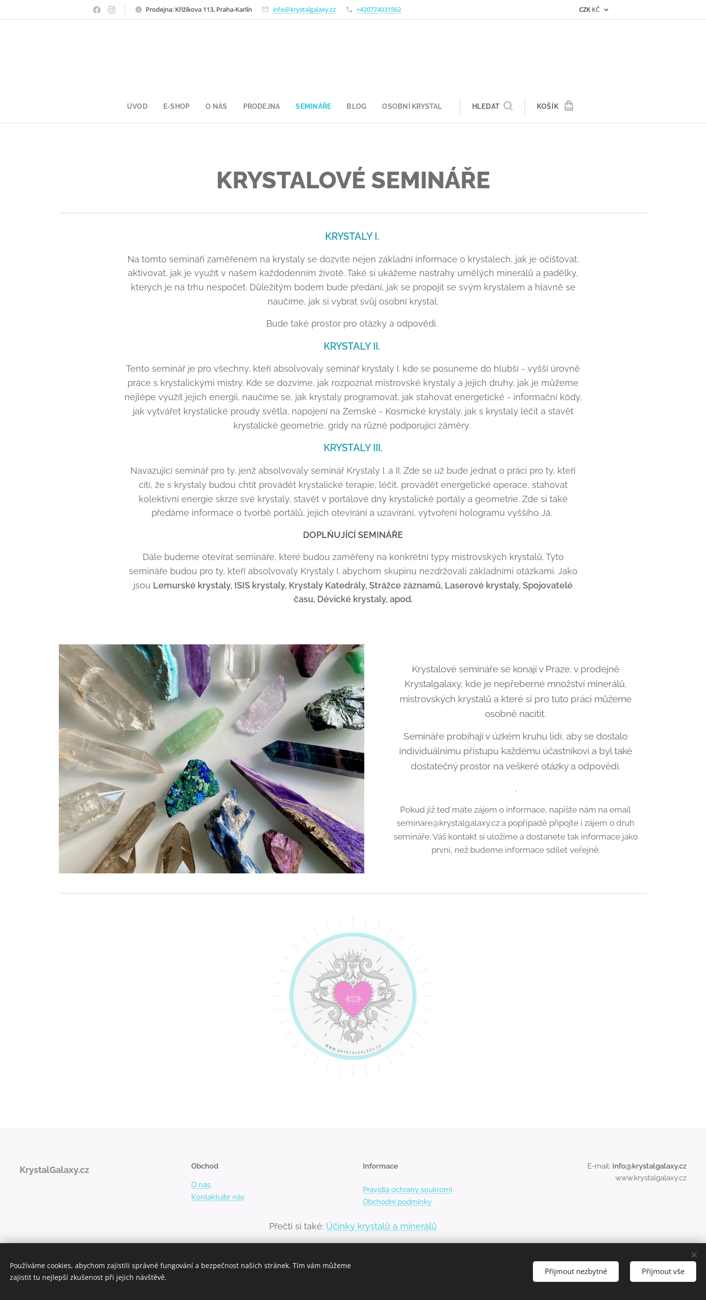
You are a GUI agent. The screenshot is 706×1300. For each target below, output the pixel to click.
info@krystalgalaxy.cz (304, 9)
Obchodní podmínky (397, 1202)
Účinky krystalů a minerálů (381, 1226)
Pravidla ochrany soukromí (407, 1190)
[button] (497, 106)
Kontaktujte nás (217, 1197)
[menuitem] (136, 106)
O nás (200, 1185)
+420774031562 (378, 9)
